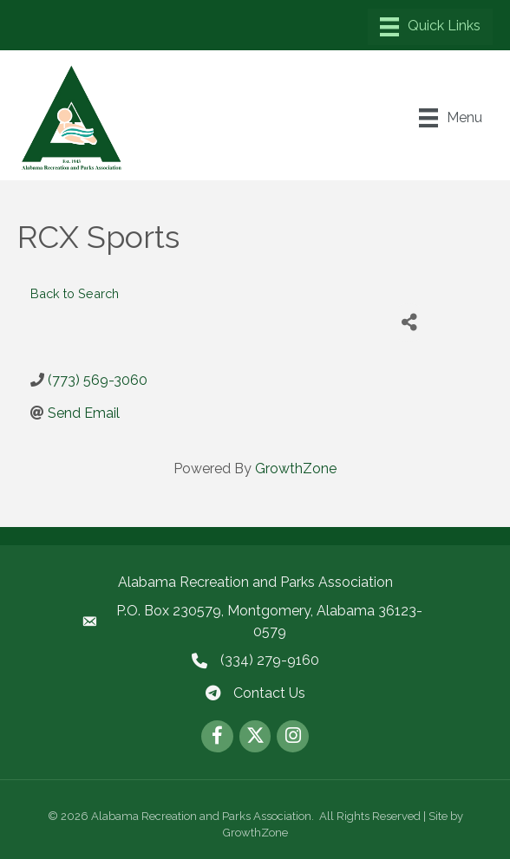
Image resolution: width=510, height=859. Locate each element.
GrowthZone (296, 468)
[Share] (408, 322)
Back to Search (74, 293)
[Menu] (430, 27)
